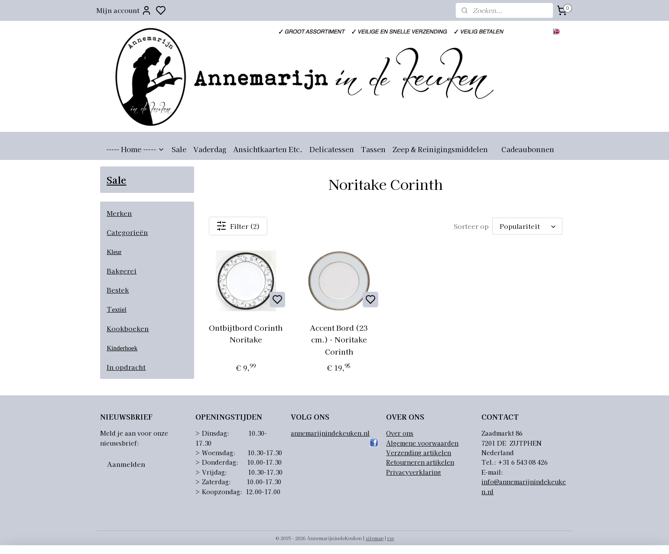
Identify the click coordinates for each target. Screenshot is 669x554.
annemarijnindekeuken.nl (330, 433)
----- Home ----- (135, 149)
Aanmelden (126, 464)
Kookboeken (128, 328)
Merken (119, 213)
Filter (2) (238, 226)
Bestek (118, 289)
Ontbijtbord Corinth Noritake (246, 333)
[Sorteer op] (527, 226)
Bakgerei (121, 270)
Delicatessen (331, 149)
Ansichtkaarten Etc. (267, 149)
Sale (179, 149)
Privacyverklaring (413, 472)
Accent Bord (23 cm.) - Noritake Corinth (339, 339)
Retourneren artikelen (420, 462)
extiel (119, 309)
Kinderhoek (122, 348)
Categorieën (127, 232)
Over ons (399, 433)
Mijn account (124, 10)
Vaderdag (209, 149)
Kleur (114, 251)
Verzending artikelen (418, 452)
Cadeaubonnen (527, 149)
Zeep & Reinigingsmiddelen (440, 149)
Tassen (373, 149)
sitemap (374, 537)
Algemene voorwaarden (422, 443)
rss (390, 537)
